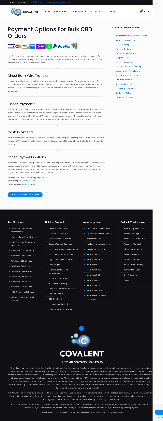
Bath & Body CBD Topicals (60, 283)
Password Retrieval (132, 244)
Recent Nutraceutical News (98, 228)
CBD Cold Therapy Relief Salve (62, 288)
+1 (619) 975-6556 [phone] (38, 2)
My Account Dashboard (126, 40)
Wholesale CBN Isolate (21, 276)
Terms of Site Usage (132, 270)
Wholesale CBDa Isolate (21, 261)
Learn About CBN (93, 275)
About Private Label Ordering (128, 66)
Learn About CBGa (94, 270)
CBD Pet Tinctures (57, 294)
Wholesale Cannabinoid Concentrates (21, 230)
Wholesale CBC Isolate (21, 281)
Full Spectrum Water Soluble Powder (23, 299)
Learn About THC (93, 285)
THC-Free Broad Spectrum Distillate (23, 244)
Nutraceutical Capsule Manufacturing (58, 271)
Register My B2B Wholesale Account (131, 36)
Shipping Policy (122, 58)
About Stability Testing (125, 84)
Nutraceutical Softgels (58, 278)
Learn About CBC (93, 280)
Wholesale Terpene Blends (23, 250)
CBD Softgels (54, 264)
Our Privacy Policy (123, 93)
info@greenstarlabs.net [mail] (59, 2)
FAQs (126, 280)
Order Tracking (122, 44)
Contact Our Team (132, 259)
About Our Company (133, 249)
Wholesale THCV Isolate (21, 287)
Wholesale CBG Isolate (21, 266)
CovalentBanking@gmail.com (33, 177)
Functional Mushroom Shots (61, 254)
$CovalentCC (30, 181)
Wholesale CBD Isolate (21, 256)
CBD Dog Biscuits (56, 299)
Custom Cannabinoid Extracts (24, 237)
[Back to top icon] (81, 328)
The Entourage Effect (95, 249)
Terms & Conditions (124, 97)
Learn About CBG (93, 264)
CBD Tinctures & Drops (59, 228)
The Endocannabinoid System (99, 244)
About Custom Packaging (127, 75)
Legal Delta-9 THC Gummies (61, 259)
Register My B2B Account (135, 228)
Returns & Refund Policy (126, 53)
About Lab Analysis (124, 80)
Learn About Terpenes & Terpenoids (97, 297)
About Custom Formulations (128, 71)
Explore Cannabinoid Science (99, 233)
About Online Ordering (133, 264)
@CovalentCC (28, 184)
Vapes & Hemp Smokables (60, 309)
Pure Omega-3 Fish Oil (58, 304)
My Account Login (131, 233)
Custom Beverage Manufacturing (63, 249)
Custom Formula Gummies (60, 244)
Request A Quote (131, 254)
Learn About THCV (94, 290)
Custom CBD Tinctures (58, 233)
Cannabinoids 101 (93, 239)
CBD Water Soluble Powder (23, 292)
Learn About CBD (93, 254)
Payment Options (123, 49)
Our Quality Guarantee (125, 88)
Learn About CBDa (94, 259)
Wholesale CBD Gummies (60, 239)
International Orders (124, 62)
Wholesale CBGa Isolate (21, 271)
